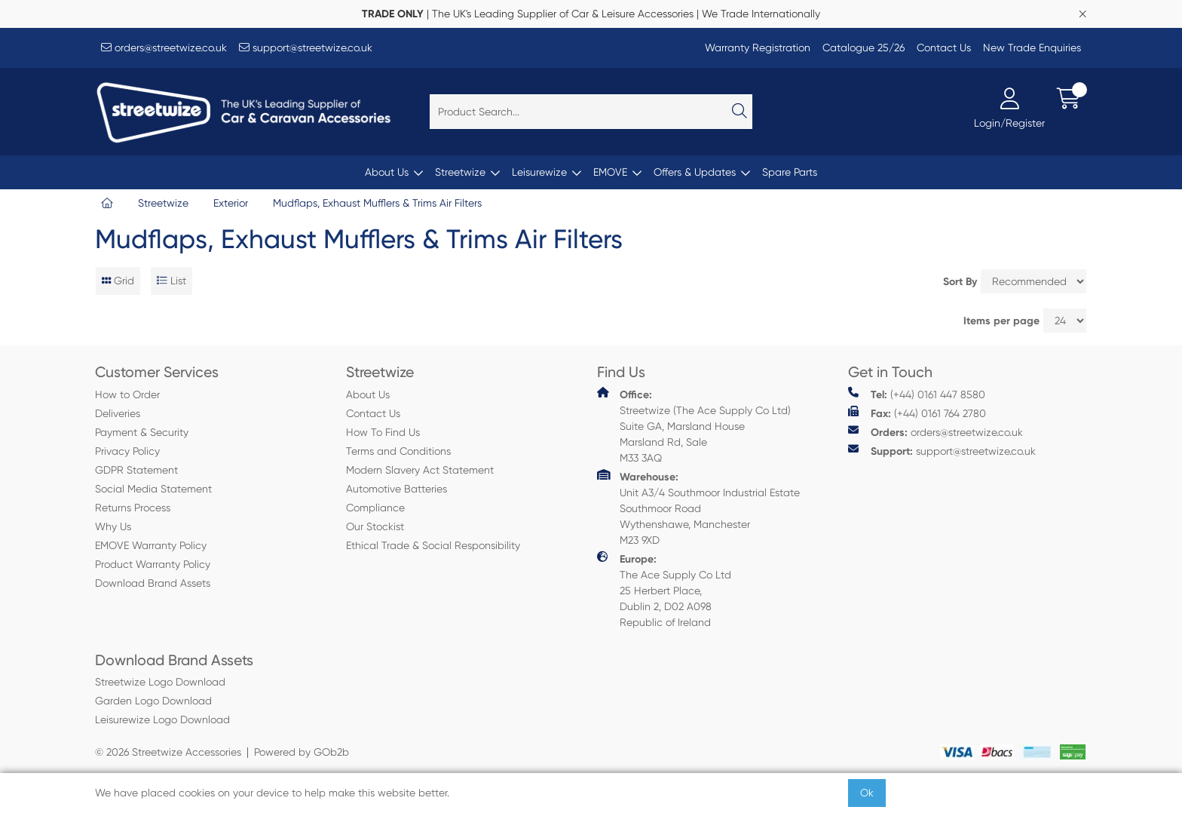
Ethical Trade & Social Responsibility (433, 545)
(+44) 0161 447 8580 (916, 394)
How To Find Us (383, 432)
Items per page (1001, 320)
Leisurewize (539, 172)
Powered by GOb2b (301, 752)
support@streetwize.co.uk (305, 47)
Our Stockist (375, 526)
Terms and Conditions (398, 451)
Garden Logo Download (153, 701)
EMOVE (610, 172)
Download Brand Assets (152, 583)
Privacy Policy (127, 451)
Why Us (113, 526)
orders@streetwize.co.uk (164, 47)
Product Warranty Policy (152, 564)
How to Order (127, 394)
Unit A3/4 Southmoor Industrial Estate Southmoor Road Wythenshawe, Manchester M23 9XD (698, 507)
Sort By (960, 281)
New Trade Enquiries (1032, 47)
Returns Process (132, 508)
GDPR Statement (136, 470)
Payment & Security (141, 432)
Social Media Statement (153, 489)
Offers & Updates (695, 172)
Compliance (375, 508)
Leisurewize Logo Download (162, 719)
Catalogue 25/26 (863, 47)
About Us (387, 172)
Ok (867, 793)
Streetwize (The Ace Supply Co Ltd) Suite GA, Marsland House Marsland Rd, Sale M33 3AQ (694, 425)
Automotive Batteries (396, 489)
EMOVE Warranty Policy (151, 545)
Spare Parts (789, 172)
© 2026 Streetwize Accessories (168, 752)
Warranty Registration (757, 47)
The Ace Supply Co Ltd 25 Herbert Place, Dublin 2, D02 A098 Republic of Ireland (664, 589)
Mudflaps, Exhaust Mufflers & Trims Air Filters (377, 203)
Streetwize (460, 172)
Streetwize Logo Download (160, 682)
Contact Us (944, 47)
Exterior (230, 203)
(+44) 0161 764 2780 (917, 413)
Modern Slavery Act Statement (420, 470)
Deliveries (117, 413)
